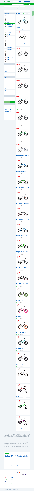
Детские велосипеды (8, 15)
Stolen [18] (6, 73)
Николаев (20, 446)
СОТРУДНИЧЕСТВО (13, 472)
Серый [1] (6, 88)
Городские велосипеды (8, 21)
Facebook (6, 481)
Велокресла (7, 36)
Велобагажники (7, 38)
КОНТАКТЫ (12, 477)
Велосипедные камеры (8, 46)
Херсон (27, 446)
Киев (4, 446)
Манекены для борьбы (7, 455)
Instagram (6, 483)
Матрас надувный (13, 457)
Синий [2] (6, 92)
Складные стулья (19, 455)
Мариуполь (23, 446)
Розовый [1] (6, 86)
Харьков (6, 446)
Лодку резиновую (19, 466)
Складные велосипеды (8, 29)
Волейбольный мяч (25, 456)
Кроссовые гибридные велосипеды (8, 26)
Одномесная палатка (19, 456)
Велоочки (6, 59)
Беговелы (6, 31)
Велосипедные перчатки (8, 56)
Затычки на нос (25, 455)
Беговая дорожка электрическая (8, 111)
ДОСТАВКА (6, 472)
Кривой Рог (17, 446)
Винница (25, 446)
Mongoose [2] (6, 69)
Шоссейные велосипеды (8, 24)
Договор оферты (16, 489)
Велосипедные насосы (8, 49)
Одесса (8, 446)
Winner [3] (6, 75)
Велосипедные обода (8, 47)
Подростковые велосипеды (9, 17)
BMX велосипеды (7, 22)
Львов (12, 446)
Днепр (10, 446)
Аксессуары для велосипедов (7, 61)
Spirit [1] (6, 71)
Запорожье (15, 446)
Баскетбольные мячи (7, 456)
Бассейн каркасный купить (7, 107)
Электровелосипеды (8, 33)
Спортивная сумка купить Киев (8, 109)
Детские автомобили (8, 40)
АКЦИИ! (17, 1)
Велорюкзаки (7, 34)
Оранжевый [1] (6, 90)
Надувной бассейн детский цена (8, 105)
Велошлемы (7, 54)
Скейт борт (12, 465)
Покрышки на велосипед (9, 44)
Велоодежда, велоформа (8, 57)
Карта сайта (12, 489)
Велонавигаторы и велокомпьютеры (8, 51)
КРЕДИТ (6, 477)
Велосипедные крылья (8, 42)
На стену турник (25, 457)
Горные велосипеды (8, 19)
